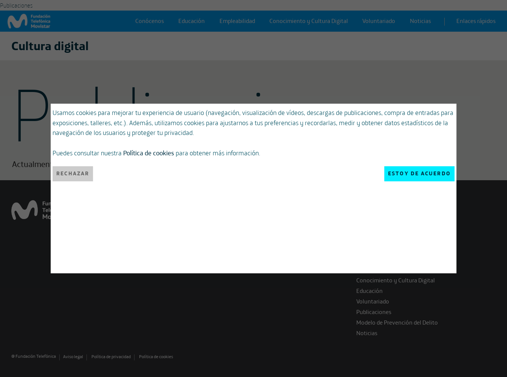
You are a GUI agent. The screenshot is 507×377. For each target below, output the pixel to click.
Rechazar (72, 173)
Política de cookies (148, 153)
